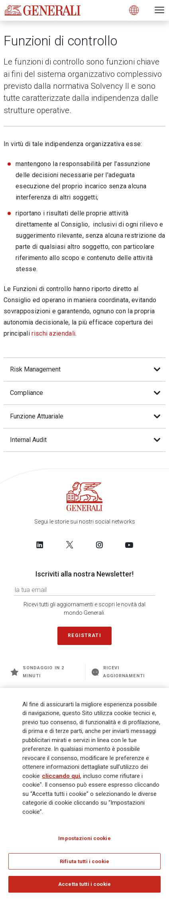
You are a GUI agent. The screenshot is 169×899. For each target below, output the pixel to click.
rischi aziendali (53, 333)
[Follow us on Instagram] (99, 545)
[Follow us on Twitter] (70, 545)
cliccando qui (61, 776)
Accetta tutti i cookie (84, 884)
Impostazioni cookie (84, 839)
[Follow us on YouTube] (129, 545)
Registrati (84, 635)
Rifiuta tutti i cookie (84, 862)
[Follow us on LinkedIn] (40, 545)
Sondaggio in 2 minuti (37, 671)
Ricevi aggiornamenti (118, 671)
